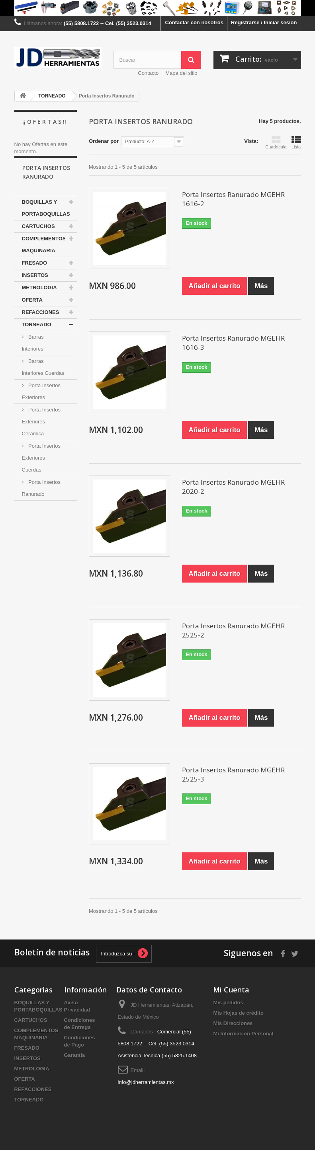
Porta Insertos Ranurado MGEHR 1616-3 (233, 342)
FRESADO (34, 274)
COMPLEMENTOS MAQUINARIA (44, 256)
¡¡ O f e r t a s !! (44, 121)
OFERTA (32, 311)
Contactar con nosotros (194, 22)
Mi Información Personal (243, 1034)
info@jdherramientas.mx (146, 1082)
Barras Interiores (33, 354)
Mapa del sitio (181, 73)
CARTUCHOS (38, 237)
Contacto (148, 73)
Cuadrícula (275, 142)
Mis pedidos (228, 1003)
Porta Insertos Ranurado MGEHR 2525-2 (233, 630)
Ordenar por (104, 141)
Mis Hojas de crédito (238, 1013)
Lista (296, 142)
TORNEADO (36, 336)
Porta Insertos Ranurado (41, 499)
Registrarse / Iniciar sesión (264, 22)
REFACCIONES (40, 323)
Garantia (74, 1055)
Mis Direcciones (232, 1023)
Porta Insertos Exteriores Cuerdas (41, 469)
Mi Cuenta (231, 989)
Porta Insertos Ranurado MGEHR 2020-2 (233, 487)
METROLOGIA (39, 299)
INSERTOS (35, 286)
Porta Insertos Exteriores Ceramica (41, 433)
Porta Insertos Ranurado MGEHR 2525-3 (233, 774)
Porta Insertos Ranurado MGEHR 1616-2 (233, 199)
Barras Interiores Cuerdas (43, 378)
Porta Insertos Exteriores (41, 402)
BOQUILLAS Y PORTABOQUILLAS (46, 219)
